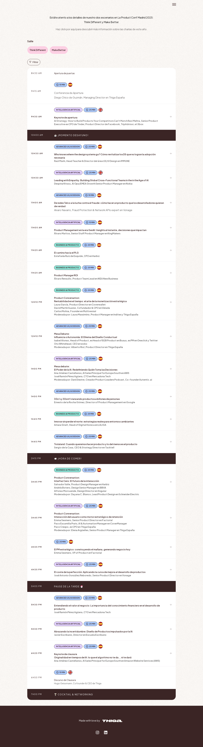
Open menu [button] (174, 4)
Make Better (59, 50)
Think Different (37, 50)
